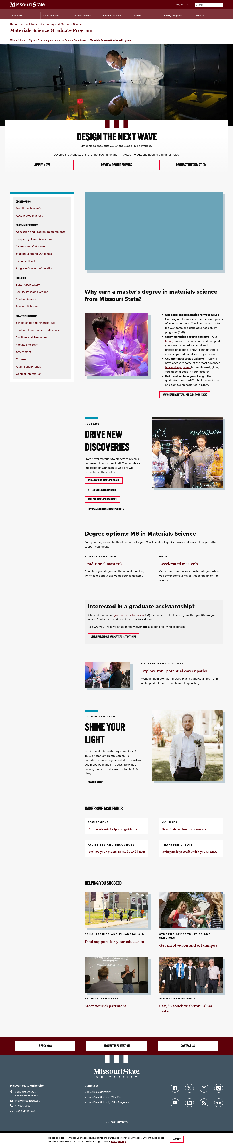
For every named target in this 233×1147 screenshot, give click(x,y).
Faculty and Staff (27, 345)
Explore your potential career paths (174, 671)
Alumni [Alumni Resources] (137, 15)
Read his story (95, 781)
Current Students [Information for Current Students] (82, 15)
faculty (169, 341)
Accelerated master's (178, 564)
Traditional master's (103, 564)
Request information (191, 165)
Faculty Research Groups (32, 292)
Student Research (27, 299)
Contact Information (29, 374)
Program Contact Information (34, 268)
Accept (177, 1139)
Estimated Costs (26, 261)
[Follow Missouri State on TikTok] (218, 1088)
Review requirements (116, 165)
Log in (179, 4)
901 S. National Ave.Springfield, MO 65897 (27, 1094)
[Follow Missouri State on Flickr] (218, 1102)
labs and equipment (178, 367)
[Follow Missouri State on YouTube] (175, 1102)
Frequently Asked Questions (34, 239)
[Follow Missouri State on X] (189, 1088)
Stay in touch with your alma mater (185, 1008)
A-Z (189, 4)
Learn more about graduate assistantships (113, 637)
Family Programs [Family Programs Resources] (173, 15)
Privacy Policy (118, 1141)
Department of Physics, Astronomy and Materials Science (46, 24)
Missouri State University (98, 1092)
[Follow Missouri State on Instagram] (204, 1088)
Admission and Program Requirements (40, 232)
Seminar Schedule (27, 307)
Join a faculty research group (103, 480)
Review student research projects (106, 509)
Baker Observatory (28, 285)
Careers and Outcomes (30, 246)
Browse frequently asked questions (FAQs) (185, 395)
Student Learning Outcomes (34, 254)
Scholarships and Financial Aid (35, 323)
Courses (21, 359)
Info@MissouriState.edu (27, 1101)
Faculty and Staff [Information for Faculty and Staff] (112, 15)
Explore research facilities (102, 499)
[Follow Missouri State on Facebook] (175, 1088)
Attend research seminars (102, 490)
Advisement (23, 352)
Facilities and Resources (31, 337)
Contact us (188, 1046)
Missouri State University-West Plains (104, 1097)
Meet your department (105, 1006)
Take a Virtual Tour (25, 1111)
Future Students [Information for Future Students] (50, 15)
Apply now (42, 165)
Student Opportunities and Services (38, 330)
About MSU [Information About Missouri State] (18, 15)
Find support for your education (114, 942)
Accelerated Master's (29, 216)
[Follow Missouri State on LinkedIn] (189, 1102)
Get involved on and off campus (188, 945)
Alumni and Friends (28, 367)
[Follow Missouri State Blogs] (204, 1102)
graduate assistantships (129, 615)
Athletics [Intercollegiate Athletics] (199, 15)
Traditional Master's (28, 208)
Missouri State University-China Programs (107, 1102)
